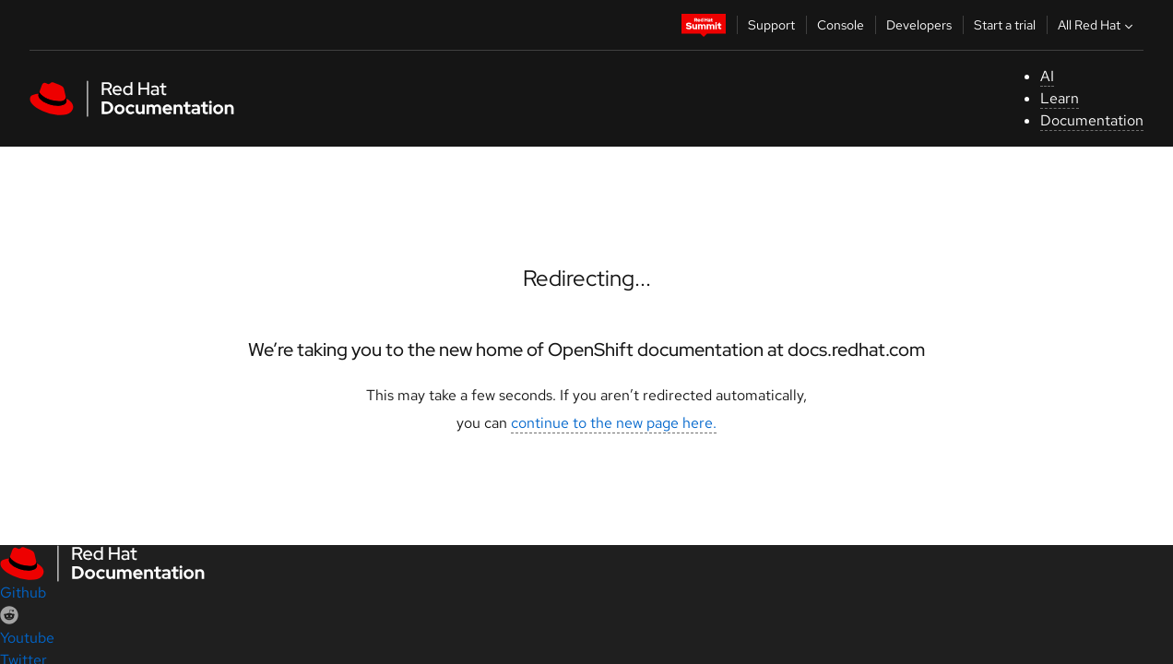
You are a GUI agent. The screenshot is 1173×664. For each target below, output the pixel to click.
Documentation (1091, 120)
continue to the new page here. (614, 423)
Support (771, 25)
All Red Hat (1097, 25)
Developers (919, 25)
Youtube (27, 637)
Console (840, 25)
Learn (1059, 98)
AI (1047, 76)
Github (23, 592)
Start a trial (1005, 25)
